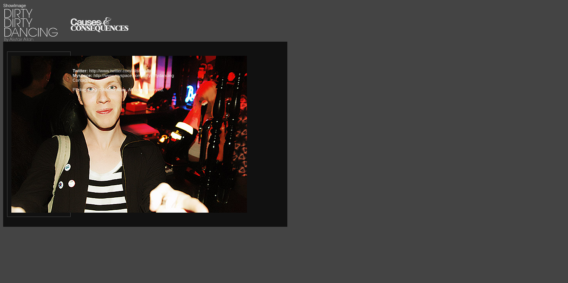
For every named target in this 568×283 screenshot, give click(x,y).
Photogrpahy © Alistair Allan (99, 89)
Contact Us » (85, 80)
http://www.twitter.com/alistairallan (121, 70)
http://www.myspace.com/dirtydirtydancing (133, 75)
